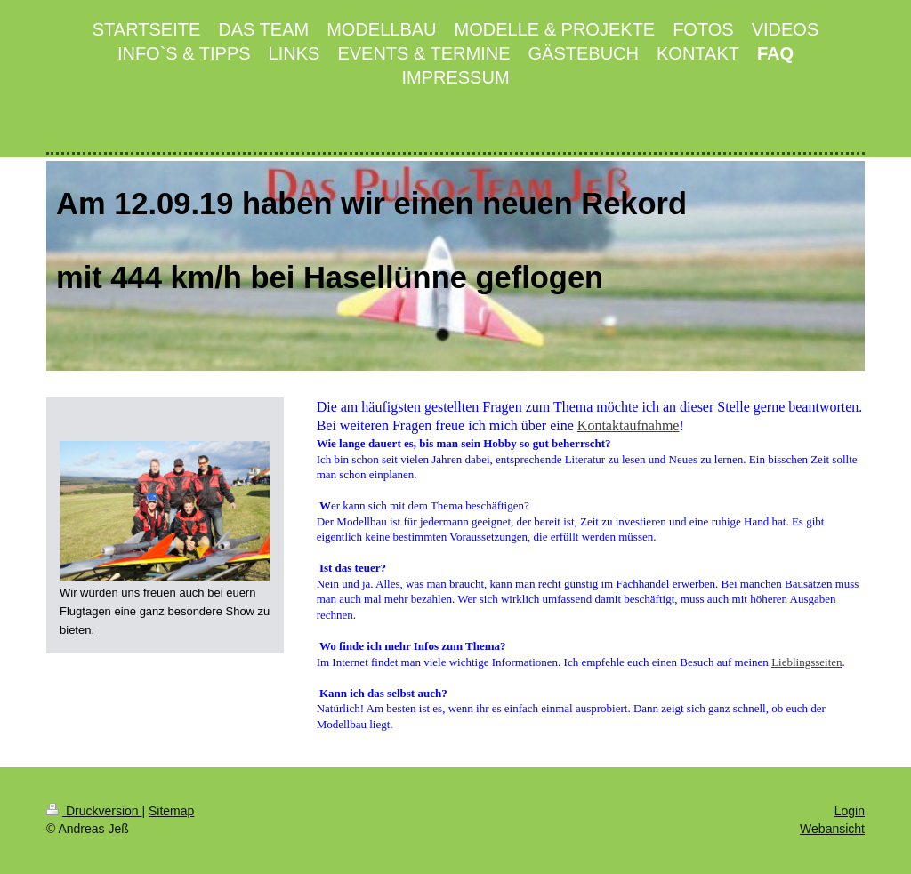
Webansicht (832, 829)
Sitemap (171, 811)
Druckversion (93, 811)
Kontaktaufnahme (628, 425)
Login (849, 811)
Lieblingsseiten (806, 662)
